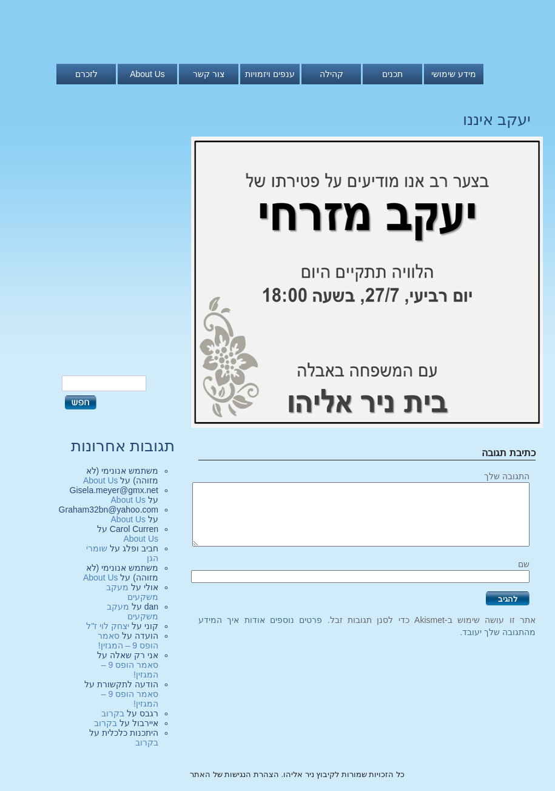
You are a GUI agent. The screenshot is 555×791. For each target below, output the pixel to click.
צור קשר (208, 74)
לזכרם (86, 74)
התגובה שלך (507, 476)
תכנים (392, 74)
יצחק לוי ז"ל (107, 626)
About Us (147, 74)
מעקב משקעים (132, 592)
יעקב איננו (497, 119)
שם (524, 564)
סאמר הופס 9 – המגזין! (128, 640)
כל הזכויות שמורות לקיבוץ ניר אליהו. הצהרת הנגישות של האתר (297, 774)
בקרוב (112, 713)
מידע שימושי (453, 74)
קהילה (331, 74)
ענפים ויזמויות (270, 74)
